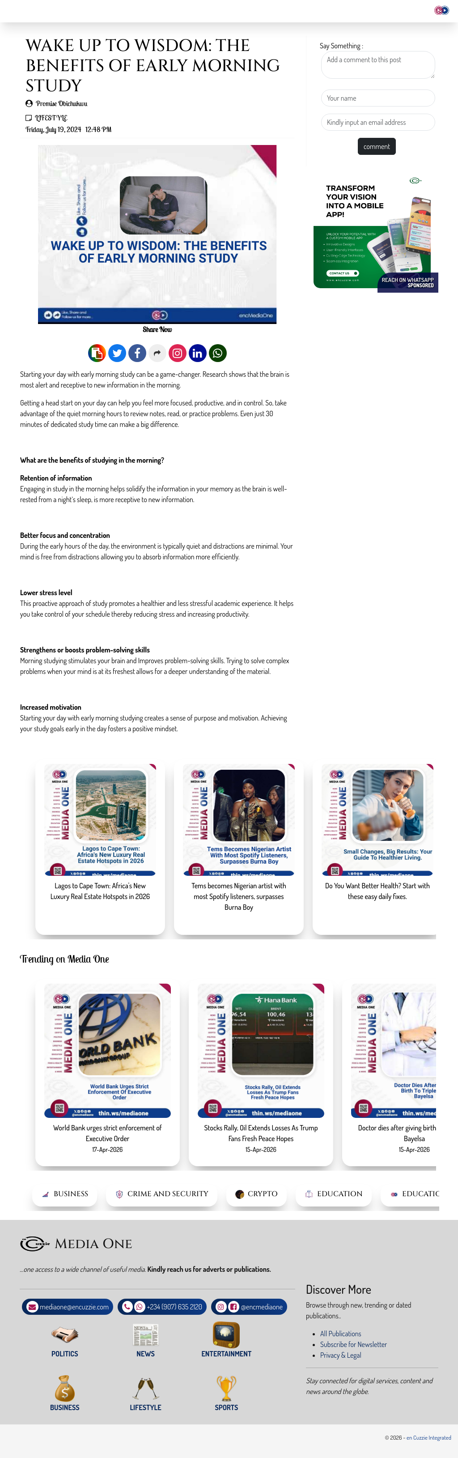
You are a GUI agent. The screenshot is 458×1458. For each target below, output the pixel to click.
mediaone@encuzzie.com (74, 1306)
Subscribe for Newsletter (353, 1344)
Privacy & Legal (340, 1355)
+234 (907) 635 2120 (175, 1306)
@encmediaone (262, 1306)
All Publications (340, 1333)
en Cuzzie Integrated (429, 1437)
